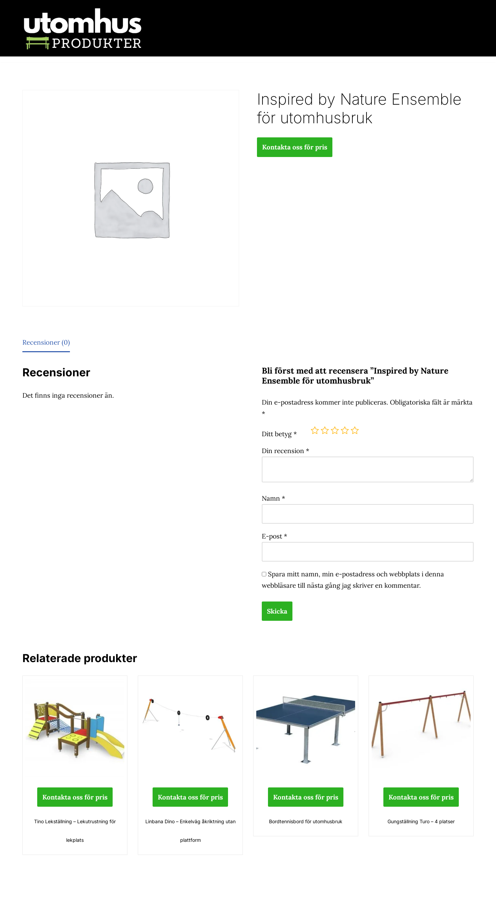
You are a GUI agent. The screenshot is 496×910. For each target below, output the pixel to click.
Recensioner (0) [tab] (46, 342)
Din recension (285, 451)
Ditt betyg (279, 434)
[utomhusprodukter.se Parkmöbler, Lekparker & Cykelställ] (82, 28)
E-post (274, 536)
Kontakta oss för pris (294, 147)
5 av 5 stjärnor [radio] (355, 430)
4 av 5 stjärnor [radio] (345, 430)
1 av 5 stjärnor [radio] (315, 430)
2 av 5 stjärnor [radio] (325, 430)
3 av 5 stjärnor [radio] (335, 430)
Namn (273, 498)
